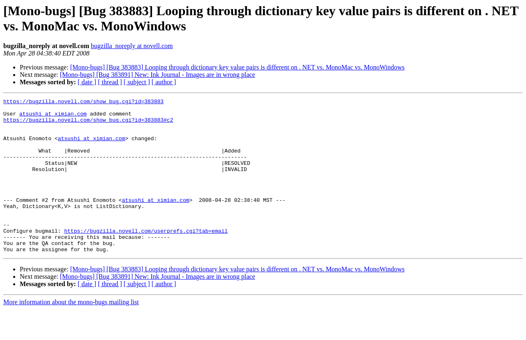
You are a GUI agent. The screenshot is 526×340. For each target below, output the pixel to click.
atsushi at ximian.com (53, 117)
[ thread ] (110, 82)
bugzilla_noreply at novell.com (132, 45)
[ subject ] (137, 82)
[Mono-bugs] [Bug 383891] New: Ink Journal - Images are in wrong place (157, 74)
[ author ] (164, 82)
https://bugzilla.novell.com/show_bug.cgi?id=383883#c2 (88, 124)
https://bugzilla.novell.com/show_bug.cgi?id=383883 (83, 102)
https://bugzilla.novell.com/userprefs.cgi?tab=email (146, 257)
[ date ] (87, 82)
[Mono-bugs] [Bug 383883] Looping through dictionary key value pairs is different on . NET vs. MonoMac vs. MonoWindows (237, 67)
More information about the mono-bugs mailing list (71, 332)
